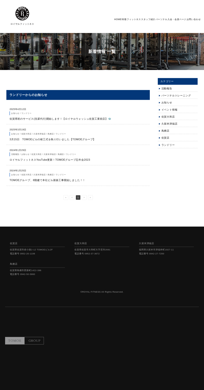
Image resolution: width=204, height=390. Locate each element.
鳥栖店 (165, 133)
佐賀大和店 (168, 119)
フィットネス (117, 20)
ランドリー (168, 147)
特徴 (104, 20)
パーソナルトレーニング (176, 97)
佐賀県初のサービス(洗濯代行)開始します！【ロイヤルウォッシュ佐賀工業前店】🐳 (60, 121)
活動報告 (166, 90)
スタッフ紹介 (135, 20)
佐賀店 (165, 140)
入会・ (171, 20)
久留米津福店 (169, 126)
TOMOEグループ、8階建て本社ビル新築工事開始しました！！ (47, 182)
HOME (94, 20)
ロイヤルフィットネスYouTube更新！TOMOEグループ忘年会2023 (51, 162)
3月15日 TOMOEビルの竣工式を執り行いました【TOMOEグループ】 (53, 141)
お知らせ (166, 104)
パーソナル (152, 20)
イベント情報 (169, 111)
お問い (192, 20)
